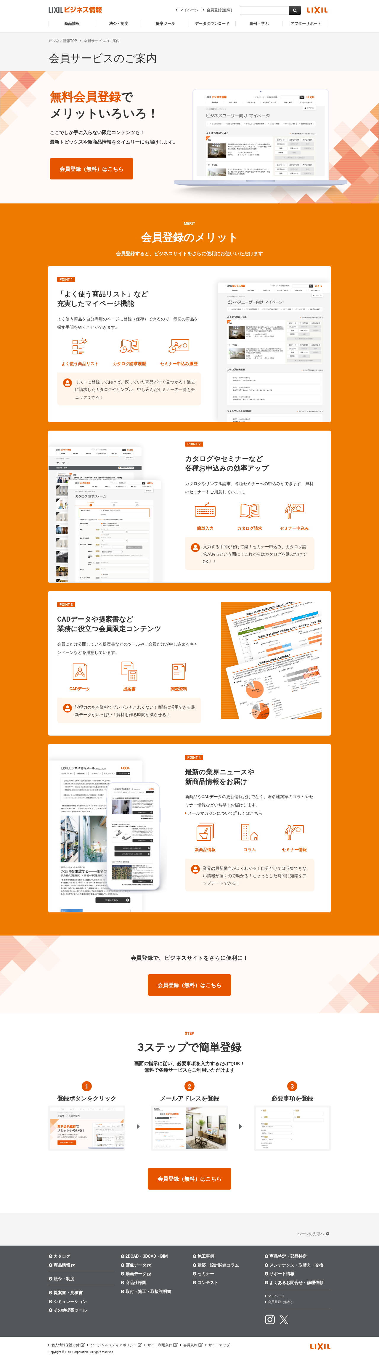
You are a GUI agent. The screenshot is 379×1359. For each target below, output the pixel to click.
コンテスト (205, 1282)
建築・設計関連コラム (215, 1265)
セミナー (203, 1273)
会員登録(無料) (216, 10)
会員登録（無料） (279, 1302)
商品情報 (62, 1264)
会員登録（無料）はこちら (91, 169)
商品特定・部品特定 (285, 1256)
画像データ (136, 1264)
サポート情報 (279, 1273)
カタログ (59, 1256)
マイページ (186, 10)
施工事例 (203, 1256)
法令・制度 (61, 1278)
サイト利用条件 (161, 1345)
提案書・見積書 (66, 1292)
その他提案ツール (68, 1310)
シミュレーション (68, 1301)
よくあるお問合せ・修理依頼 (293, 1282)
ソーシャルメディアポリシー (114, 1345)
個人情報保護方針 (66, 1345)
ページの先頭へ (313, 1234)
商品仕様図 (133, 1282)
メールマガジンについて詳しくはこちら (225, 813)
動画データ (136, 1273)
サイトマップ (217, 1345)
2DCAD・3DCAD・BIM (144, 1256)
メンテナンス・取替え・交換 (293, 1265)
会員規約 (191, 1345)
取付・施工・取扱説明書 (146, 1291)
